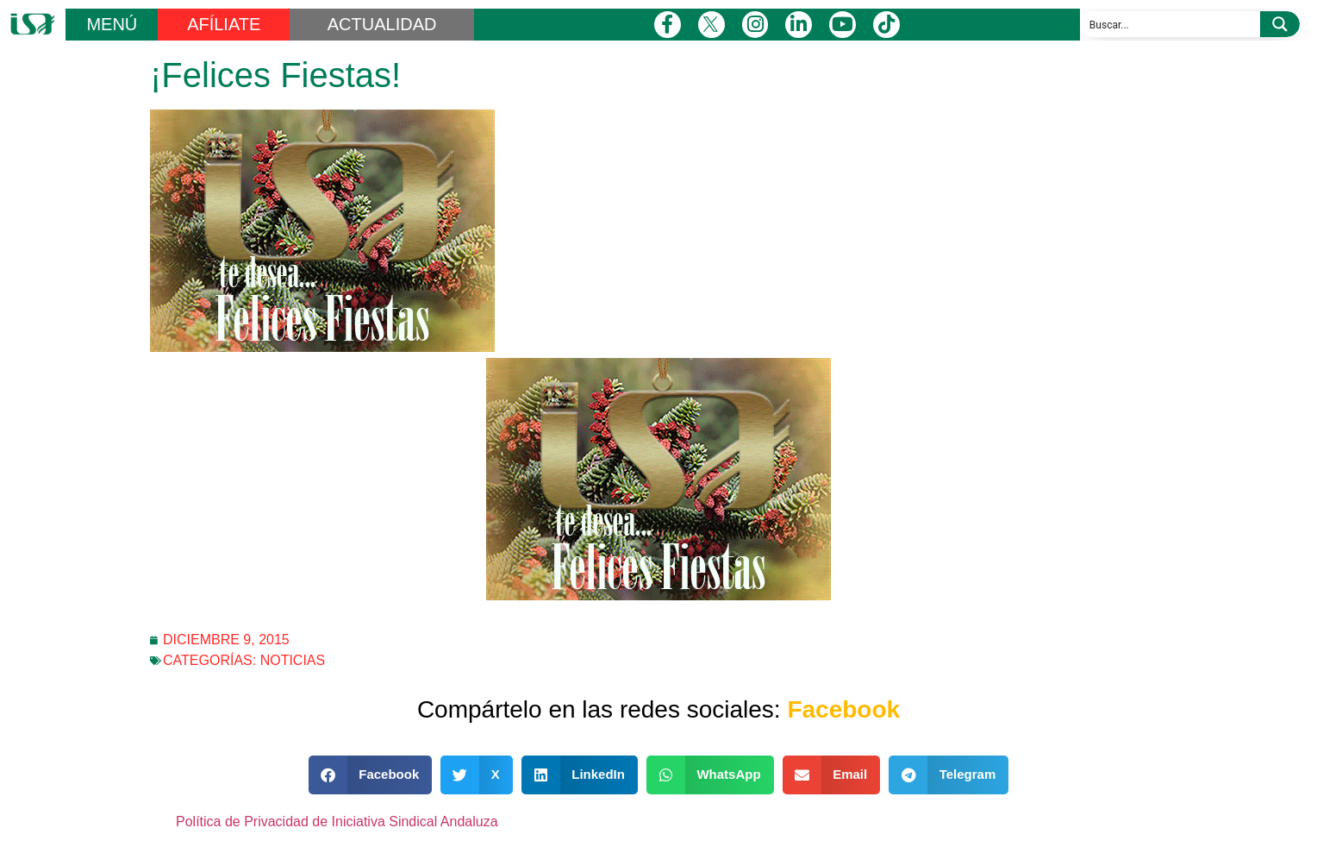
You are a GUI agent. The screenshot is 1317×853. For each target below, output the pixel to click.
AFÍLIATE (223, 24)
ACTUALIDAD (382, 24)
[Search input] (1170, 24)
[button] (371, 775)
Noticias (293, 660)
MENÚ (111, 24)
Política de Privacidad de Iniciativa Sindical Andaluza (337, 821)
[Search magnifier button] (1280, 24)
